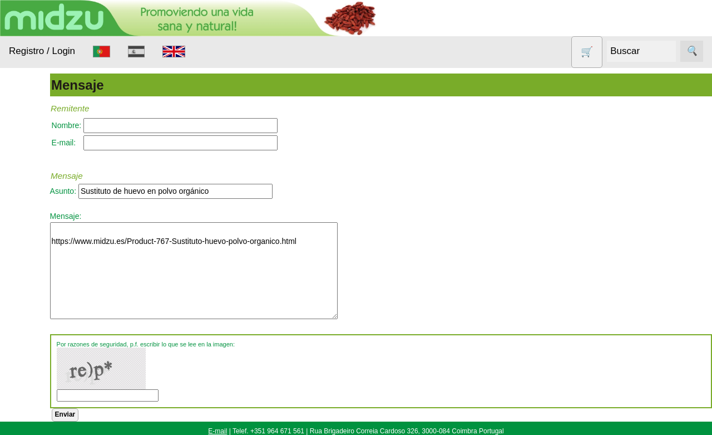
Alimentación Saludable (46, 173)
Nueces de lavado (42, 292)
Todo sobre (28, 403)
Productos (26, 138)
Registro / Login (42, 51)
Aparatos (39, 243)
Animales (39, 200)
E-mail (217, 431)
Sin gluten (41, 375)
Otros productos (52, 320)
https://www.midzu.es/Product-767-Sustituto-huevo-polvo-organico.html (255, 270)
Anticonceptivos (51, 221)
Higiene (36, 264)
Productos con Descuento (49, 347)
